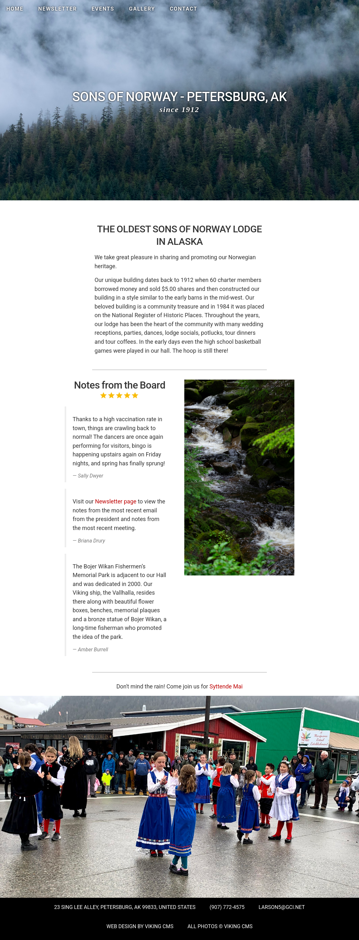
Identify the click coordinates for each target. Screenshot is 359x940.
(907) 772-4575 (227, 907)
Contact (183, 9)
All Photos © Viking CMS (219, 926)
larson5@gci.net (282, 907)
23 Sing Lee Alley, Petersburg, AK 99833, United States (124, 907)
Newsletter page (115, 501)
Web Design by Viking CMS (140, 926)
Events (103, 9)
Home (14, 9)
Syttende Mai (226, 686)
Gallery (142, 9)
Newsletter (57, 9)
